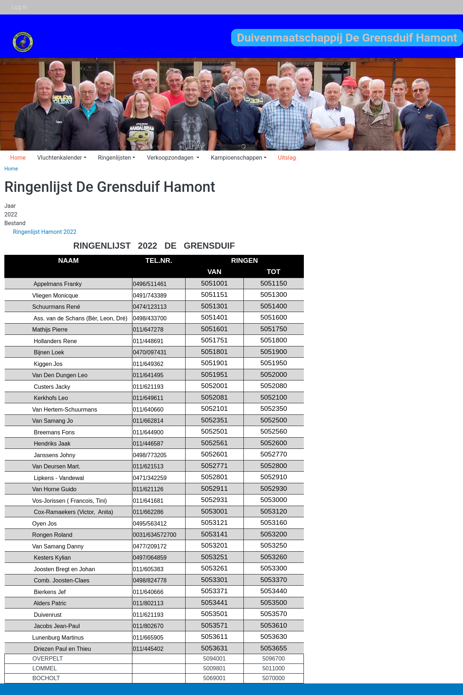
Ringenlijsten (114, 157)
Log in (19, 7)
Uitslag (287, 157)
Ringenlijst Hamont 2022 (44, 231)
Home (18, 157)
